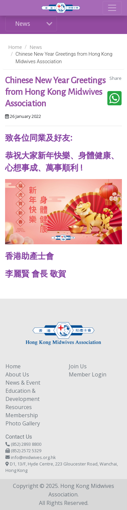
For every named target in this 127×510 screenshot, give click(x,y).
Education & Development (22, 395)
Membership (21, 415)
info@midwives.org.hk (33, 457)
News (22, 23)
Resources (18, 407)
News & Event (22, 382)
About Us (17, 374)
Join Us (78, 366)
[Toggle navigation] (112, 8)
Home (15, 47)
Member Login (87, 374)
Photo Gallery (22, 423)
